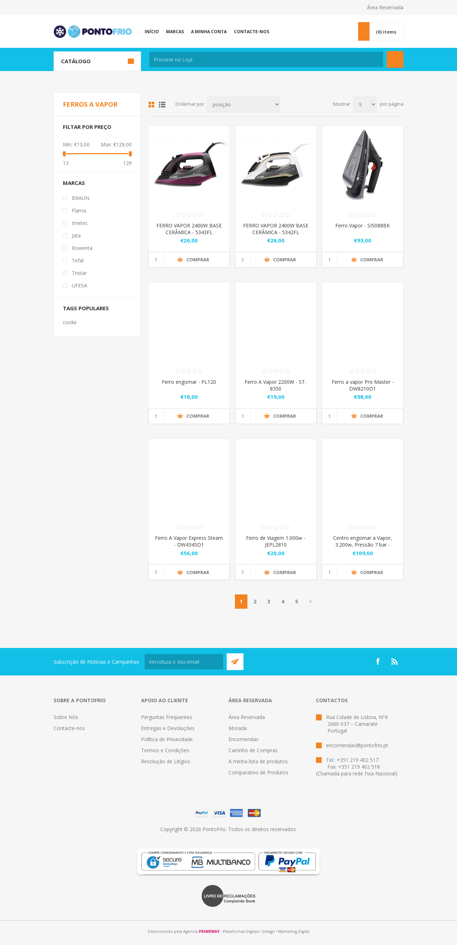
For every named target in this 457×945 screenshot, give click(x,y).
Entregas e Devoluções (168, 728)
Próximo (311, 601)
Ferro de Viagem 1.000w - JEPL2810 (275, 541)
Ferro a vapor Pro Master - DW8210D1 (363, 385)
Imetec (80, 223)
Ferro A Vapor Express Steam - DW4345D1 (189, 541)
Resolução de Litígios (165, 761)
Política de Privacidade (167, 739)
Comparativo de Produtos (258, 772)
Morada (237, 728)
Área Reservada (385, 7)
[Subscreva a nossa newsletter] (184, 661)
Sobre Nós (66, 717)
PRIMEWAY (209, 931)
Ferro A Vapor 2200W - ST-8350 (276, 385)
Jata (76, 235)
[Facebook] (377, 661)
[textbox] (266, 59)
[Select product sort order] (243, 104)
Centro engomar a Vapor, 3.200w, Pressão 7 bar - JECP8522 (362, 544)
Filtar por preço (87, 126)
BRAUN (80, 198)
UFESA (79, 285)
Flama (79, 210)
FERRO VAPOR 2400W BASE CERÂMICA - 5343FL (189, 229)
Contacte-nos (69, 728)
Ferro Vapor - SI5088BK (362, 225)
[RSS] (395, 661)
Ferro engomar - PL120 (189, 381)
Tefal (78, 260)
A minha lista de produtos (258, 761)
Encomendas (243, 739)
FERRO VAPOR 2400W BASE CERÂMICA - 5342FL (275, 229)
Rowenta (82, 248)
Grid (151, 104)
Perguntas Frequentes (166, 717)
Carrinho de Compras (253, 750)
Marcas (74, 182)
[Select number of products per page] (365, 104)
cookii (69, 322)
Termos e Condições (165, 750)
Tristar (79, 273)
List (162, 104)
